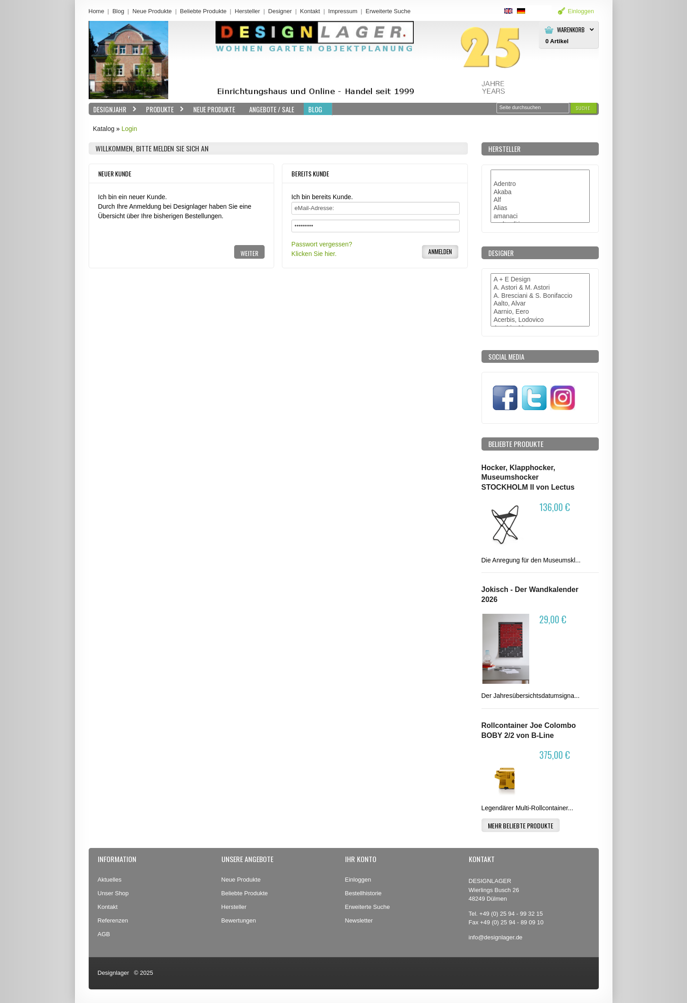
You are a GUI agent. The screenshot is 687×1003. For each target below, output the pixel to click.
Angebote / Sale (271, 109)
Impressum (342, 11)
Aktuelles (110, 879)
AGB (104, 934)
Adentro (540, 184)
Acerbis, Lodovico (540, 320)
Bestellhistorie (363, 893)
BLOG (315, 109)
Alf (540, 200)
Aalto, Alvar (540, 304)
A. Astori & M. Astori (540, 288)
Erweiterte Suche (367, 906)
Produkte (162, 109)
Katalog (103, 128)
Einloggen (358, 879)
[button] (583, 108)
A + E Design (540, 280)
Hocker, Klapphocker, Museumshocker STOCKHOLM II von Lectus (528, 477)
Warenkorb (571, 29)
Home (97, 11)
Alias (540, 208)
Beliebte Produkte (203, 11)
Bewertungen (238, 920)
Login (129, 128)
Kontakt (310, 11)
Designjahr (113, 109)
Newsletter (359, 920)
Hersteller (247, 11)
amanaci (540, 216)
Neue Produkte (152, 11)
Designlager (113, 972)
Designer (280, 11)
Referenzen (113, 920)
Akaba (540, 192)
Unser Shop (113, 893)
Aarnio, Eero (540, 312)
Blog (118, 11)
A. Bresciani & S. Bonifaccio (540, 296)
